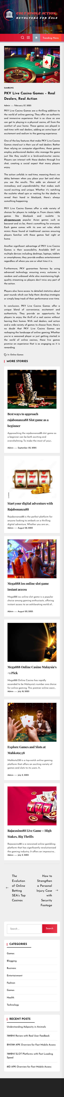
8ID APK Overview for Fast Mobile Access (29, 1067)
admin (7, 106)
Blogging (12, 961)
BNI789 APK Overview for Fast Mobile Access (31, 1045)
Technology (13, 1005)
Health (10, 997)
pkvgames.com (12, 220)
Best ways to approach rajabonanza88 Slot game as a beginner (28, 420)
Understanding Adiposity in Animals (26, 1027)
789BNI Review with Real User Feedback (28, 1036)
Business (11, 968)
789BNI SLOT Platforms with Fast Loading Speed (30, 1056)
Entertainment (14, 975)
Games (10, 953)
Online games (16, 355)
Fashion (11, 983)
